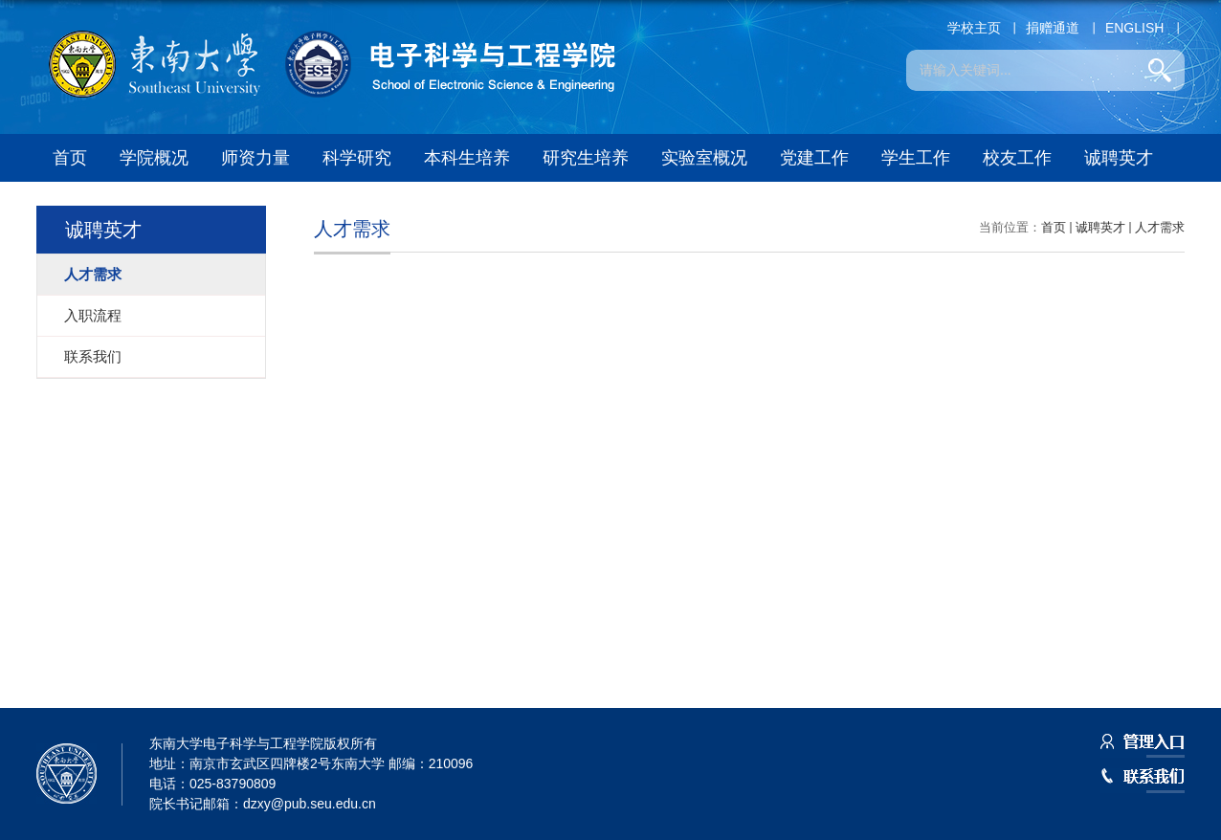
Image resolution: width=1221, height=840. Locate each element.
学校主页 (974, 27)
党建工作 (814, 157)
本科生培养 (467, 157)
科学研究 (356, 157)
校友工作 (1017, 157)
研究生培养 (586, 157)
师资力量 (255, 157)
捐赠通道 (1052, 27)
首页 (70, 157)
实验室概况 (704, 157)
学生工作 (915, 157)
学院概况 (154, 157)
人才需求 (1160, 227)
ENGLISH (1134, 27)
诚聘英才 (1118, 157)
